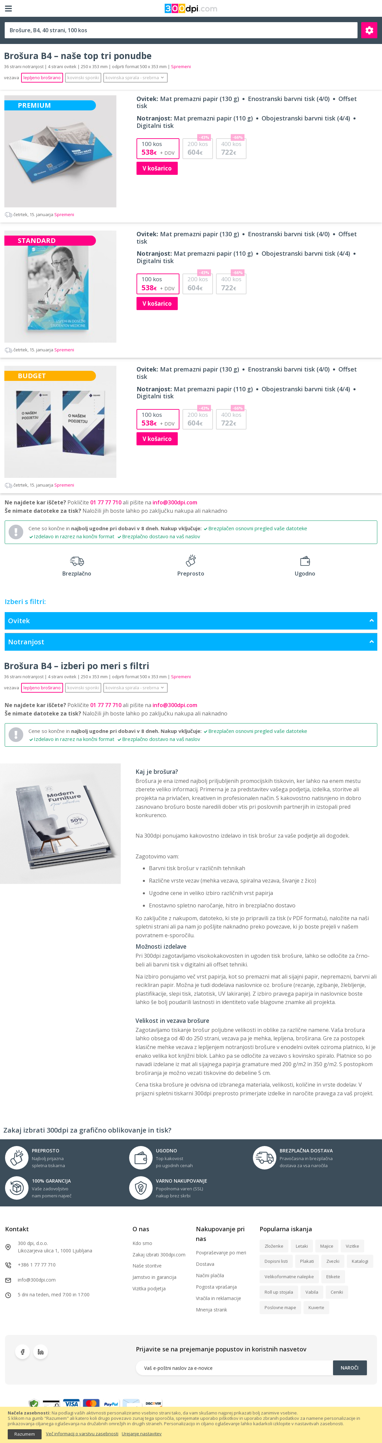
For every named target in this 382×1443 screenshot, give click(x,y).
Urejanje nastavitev (142, 1434)
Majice (326, 1246)
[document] (191, 1424)
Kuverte (316, 1307)
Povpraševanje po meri (221, 1252)
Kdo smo (142, 1243)
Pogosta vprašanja (216, 1287)
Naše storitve (147, 1265)
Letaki (302, 1246)
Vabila (312, 1292)
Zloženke (274, 1246)
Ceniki (337, 1292)
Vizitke (352, 1246)
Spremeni (39, 214)
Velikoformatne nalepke (289, 1277)
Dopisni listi (276, 1261)
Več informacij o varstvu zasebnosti (82, 1434)
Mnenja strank (211, 1309)
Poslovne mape (280, 1307)
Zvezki (332, 1261)
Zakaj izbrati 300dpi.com (158, 1254)
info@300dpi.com (175, 502)
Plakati (307, 1261)
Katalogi (360, 1261)
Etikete (333, 1277)
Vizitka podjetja (149, 1288)
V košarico (157, 168)
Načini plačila (210, 1275)
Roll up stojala (279, 1292)
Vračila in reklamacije (218, 1298)
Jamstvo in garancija (154, 1277)
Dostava (205, 1264)
